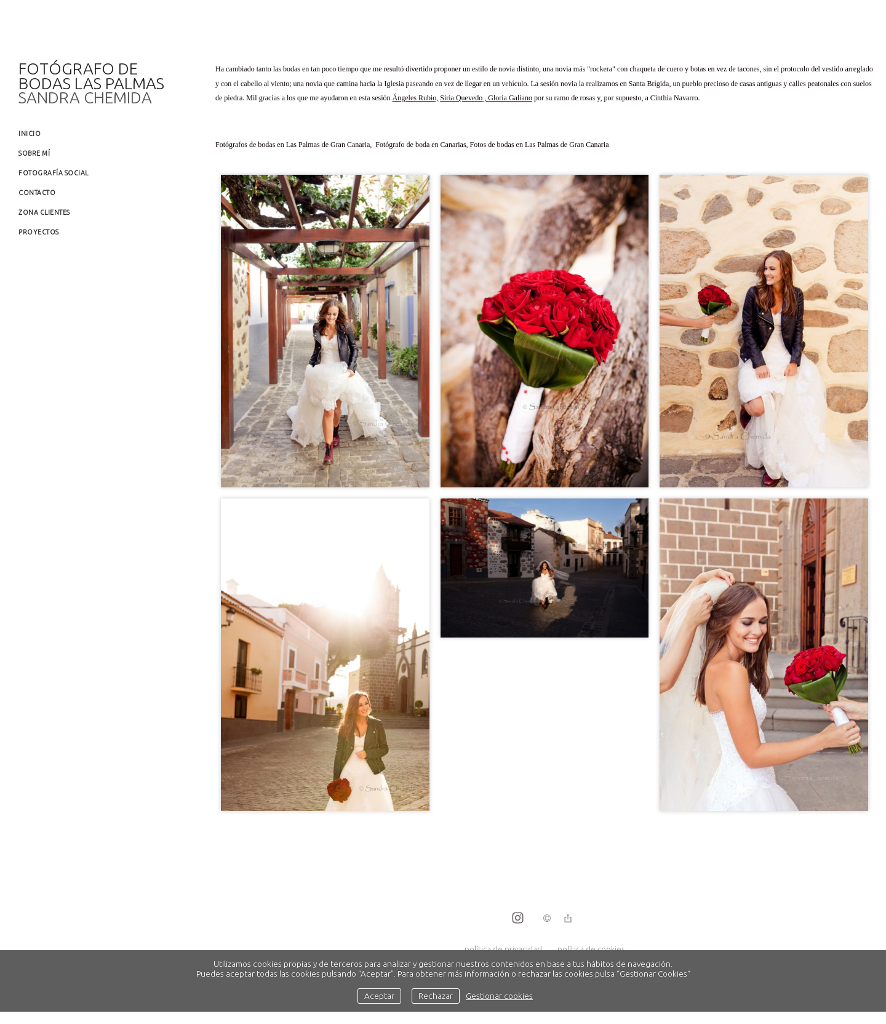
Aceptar (379, 996)
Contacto (36, 192)
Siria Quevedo (461, 98)
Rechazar (435, 996)
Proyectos (38, 232)
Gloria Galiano (510, 98)
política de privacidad (503, 949)
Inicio (29, 133)
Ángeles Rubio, (416, 98)
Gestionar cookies (499, 996)
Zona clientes (44, 212)
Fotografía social (53, 173)
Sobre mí (34, 153)
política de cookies (591, 949)
